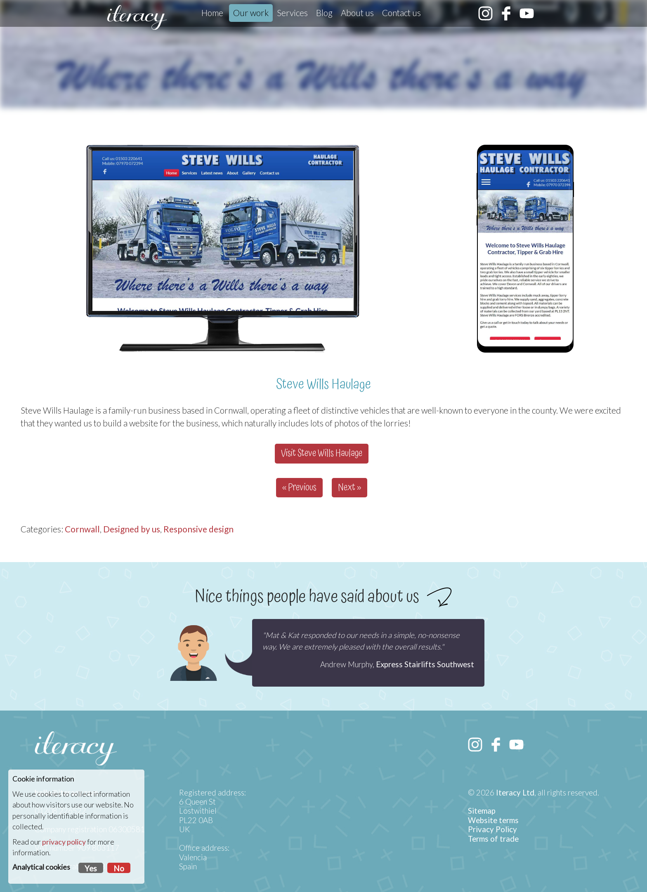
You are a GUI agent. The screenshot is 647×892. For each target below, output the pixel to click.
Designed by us (131, 529)
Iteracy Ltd (515, 792)
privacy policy (64, 842)
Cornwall (82, 529)
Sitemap (482, 810)
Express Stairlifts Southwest (425, 664)
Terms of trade (493, 838)
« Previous (299, 487)
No (118, 868)
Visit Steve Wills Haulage (321, 453)
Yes (91, 868)
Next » (349, 487)
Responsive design (198, 529)
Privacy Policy (492, 829)
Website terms (493, 820)
